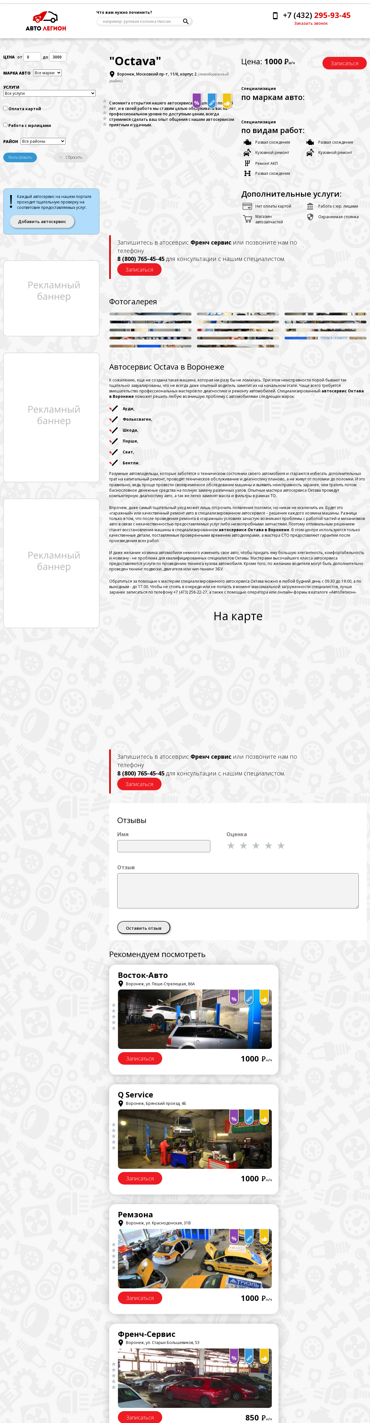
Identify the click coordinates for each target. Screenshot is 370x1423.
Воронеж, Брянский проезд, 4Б (284, 985)
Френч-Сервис (278, 1096)
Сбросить (71, 160)
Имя (123, 835)
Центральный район (114, 1371)
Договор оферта (201, 1382)
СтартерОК (139, 1215)
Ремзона (135, 1096)
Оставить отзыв (144, 929)
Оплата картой (24, 111)
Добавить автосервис (42, 224)
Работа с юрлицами (29, 127)
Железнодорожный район (119, 1387)
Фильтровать (20, 160)
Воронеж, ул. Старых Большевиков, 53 (290, 1104)
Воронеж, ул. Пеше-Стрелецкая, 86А (156, 985)
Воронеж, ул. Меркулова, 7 (279, 1224)
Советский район (111, 1402)
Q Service (267, 976)
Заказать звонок (311, 23)
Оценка (236, 835)
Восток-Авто (143, 976)
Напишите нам (29, 1398)
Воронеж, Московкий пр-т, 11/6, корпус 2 (157, 76)
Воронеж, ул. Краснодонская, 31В (154, 1104)
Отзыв (126, 868)
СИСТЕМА (268, 1215)
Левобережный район (115, 1379)
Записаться (344, 64)
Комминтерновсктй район (119, 1395)
